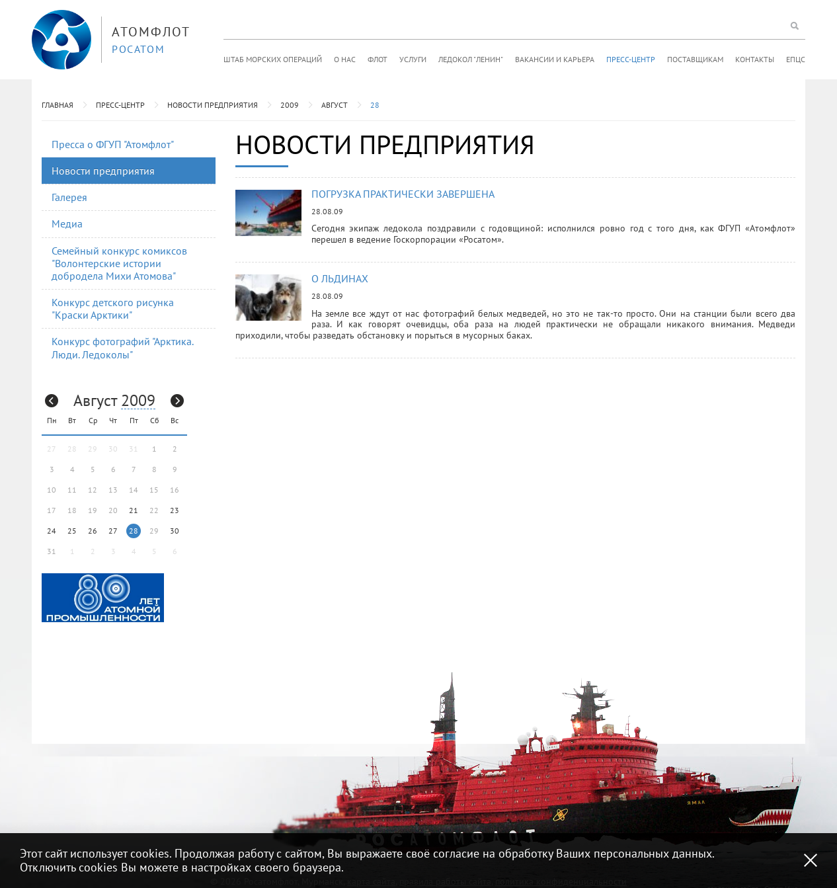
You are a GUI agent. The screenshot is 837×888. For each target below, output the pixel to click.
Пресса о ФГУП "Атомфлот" (113, 144)
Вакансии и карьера (554, 59)
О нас (345, 59)
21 (133, 510)
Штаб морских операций (272, 59)
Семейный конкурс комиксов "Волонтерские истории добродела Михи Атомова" (119, 263)
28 (374, 105)
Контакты (754, 59)
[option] (103, 597)
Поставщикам (695, 59)
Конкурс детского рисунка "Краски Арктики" (113, 308)
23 (174, 510)
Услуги (412, 59)
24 (51, 531)
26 (92, 531)
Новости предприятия (212, 105)
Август (334, 105)
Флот (377, 59)
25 (72, 531)
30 (174, 531)
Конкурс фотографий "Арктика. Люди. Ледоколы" (123, 347)
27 (113, 531)
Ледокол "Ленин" (470, 59)
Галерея (69, 197)
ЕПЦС (795, 59)
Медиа (67, 223)
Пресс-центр (630, 59)
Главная (57, 105)
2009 (289, 105)
